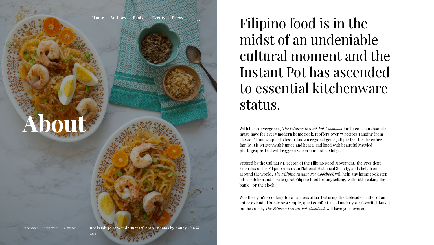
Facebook (30, 227)
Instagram (51, 227)
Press (177, 18)
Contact (70, 227)
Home (98, 18)
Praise (139, 18)
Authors (118, 18)
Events (158, 18)
